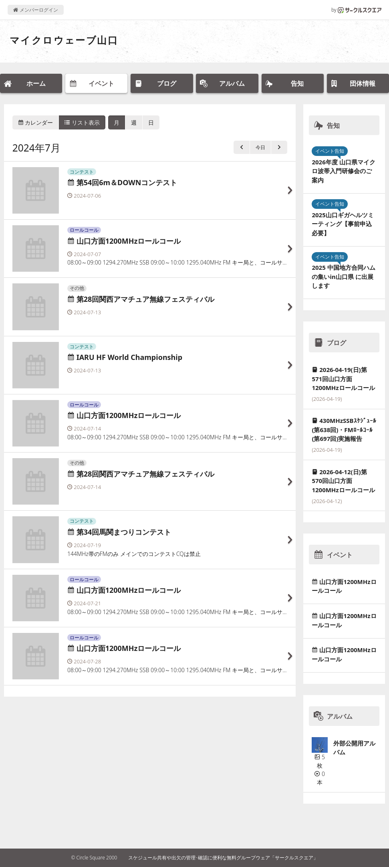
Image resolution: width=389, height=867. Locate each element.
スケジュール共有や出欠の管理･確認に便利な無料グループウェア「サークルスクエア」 (223, 857)
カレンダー (35, 122)
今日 (260, 147)
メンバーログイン (35, 9)
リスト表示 (82, 122)
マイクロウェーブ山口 (64, 39)
